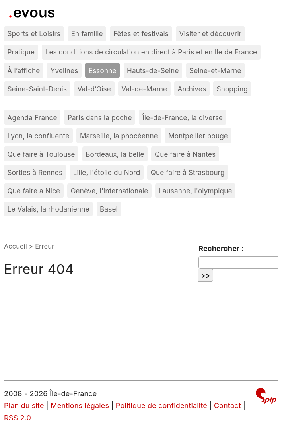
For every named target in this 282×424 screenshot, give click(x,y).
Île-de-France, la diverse (182, 117)
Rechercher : (221, 248)
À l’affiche (24, 70)
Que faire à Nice (34, 191)
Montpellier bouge (198, 136)
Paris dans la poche (100, 117)
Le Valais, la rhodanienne (48, 209)
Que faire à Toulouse (41, 154)
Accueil (15, 246)
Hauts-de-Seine (153, 70)
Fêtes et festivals (141, 33)
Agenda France (32, 117)
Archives (191, 89)
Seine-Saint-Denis (37, 89)
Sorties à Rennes (35, 172)
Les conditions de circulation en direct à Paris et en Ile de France (151, 52)
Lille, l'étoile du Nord (106, 172)
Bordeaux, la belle (115, 154)
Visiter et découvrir (210, 33)
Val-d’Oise (94, 89)
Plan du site (24, 405)
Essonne (103, 70)
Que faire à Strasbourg (188, 172)
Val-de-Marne (144, 89)
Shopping (232, 89)
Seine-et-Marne (215, 70)
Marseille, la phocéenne (119, 136)
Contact (227, 405)
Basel (109, 209)
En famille (87, 33)
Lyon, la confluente (39, 136)
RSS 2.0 (17, 418)
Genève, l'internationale (109, 191)
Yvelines (64, 70)
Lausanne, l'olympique (195, 191)
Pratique (21, 52)
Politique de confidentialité (161, 405)
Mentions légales (80, 405)
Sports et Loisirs (34, 33)
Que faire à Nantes (185, 154)
